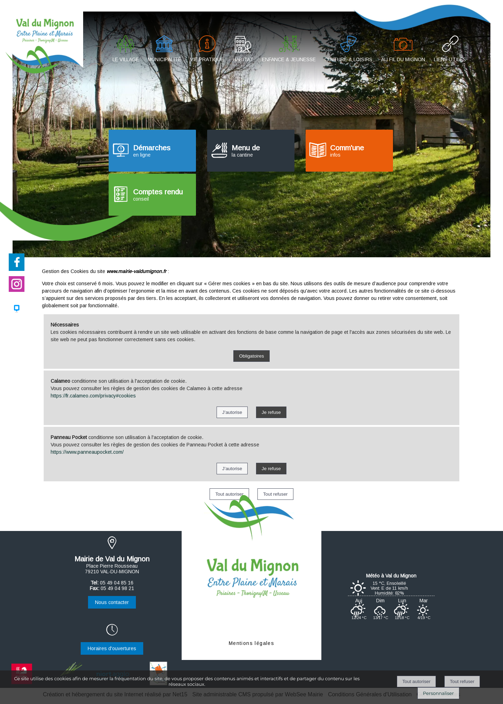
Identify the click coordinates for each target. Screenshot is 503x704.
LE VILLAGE (125, 59)
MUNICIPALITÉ (164, 59)
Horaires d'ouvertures (112, 648)
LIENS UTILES (450, 59)
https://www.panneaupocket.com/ (87, 452)
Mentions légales (251, 643)
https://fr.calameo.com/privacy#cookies (93, 395)
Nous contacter (112, 602)
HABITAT (243, 59)
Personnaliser (438, 693)
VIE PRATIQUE (207, 59)
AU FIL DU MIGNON (403, 59)
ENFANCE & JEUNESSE (289, 59)
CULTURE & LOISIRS (348, 59)
